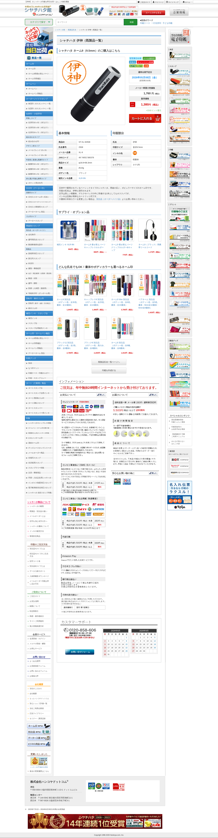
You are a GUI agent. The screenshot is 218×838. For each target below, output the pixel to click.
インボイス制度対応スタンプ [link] (39, 483)
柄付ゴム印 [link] (32, 308)
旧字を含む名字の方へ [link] (38, 521)
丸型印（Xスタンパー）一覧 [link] (39, 108)
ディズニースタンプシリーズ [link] (39, 448)
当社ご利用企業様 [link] (37, 708)
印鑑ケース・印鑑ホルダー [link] (38, 373)
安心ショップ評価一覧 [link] (38, 703)
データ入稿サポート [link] (37, 571)
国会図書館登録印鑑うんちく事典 (178, 421)
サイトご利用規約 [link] (37, 621)
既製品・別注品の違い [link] (38, 511)
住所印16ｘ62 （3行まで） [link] (38, 122)
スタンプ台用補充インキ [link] (38, 328)
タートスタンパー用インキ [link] (38, 413)
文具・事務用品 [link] (34, 473)
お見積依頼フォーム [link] (37, 666)
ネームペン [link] (32, 89)
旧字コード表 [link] (35, 561)
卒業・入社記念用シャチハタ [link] (39, 478)
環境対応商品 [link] (35, 536)
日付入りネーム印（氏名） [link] (38, 197)
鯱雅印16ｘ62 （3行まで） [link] (38, 164)
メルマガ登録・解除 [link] (37, 644)
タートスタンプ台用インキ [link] (38, 393)
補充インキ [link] (32, 318)
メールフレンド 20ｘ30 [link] (37, 155)
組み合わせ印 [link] (33, 141)
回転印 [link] (39, 303)
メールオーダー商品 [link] (36, 453)
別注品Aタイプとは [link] (37, 549)
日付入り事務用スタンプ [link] (38, 207)
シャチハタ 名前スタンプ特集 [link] (40, 493)
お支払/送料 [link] (34, 601)
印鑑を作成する (109, 370)
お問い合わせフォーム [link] (38, 671)
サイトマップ (173, 2)
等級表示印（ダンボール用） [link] (39, 293)
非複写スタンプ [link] (34, 458)
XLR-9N (82, 178)
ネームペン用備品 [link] (35, 93)
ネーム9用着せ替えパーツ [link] (38, 74)
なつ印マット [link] (33, 368)
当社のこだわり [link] (36, 688)
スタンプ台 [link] (32, 323)
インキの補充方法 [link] (37, 531)
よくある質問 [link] (35, 661)
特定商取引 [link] (34, 611)
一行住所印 (156, 23)
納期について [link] (35, 606)
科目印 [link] (31, 263)
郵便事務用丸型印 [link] (35, 245)
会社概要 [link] (33, 694)
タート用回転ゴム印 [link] (36, 398)
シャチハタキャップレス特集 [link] (39, 423)
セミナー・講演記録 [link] (37, 718)
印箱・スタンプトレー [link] (37, 378)
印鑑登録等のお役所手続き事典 (178, 428)
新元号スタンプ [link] (34, 258)
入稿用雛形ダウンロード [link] (39, 576)
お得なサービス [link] (36, 648)
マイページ (159, 2)
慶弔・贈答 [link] (32, 283)
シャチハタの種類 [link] (37, 506)
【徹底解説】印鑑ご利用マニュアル (178, 435)
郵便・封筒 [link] (32, 278)
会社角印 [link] (31, 234)
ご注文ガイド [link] (35, 596)
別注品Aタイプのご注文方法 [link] (39, 555)
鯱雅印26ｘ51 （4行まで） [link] (38, 174)
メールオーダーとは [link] (37, 516)
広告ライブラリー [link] (37, 713)
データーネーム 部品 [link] (36, 212)
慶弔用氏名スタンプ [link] (36, 240)
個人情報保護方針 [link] (37, 626)
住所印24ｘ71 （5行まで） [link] (38, 132)
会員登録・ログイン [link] (37, 639)
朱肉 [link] (30, 363)
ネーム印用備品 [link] (34, 79)
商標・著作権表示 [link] (37, 616)
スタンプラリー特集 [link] (36, 468)
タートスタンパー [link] (35, 408)
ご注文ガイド (145, 2)
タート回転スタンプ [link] (36, 403)
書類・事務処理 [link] (34, 268)
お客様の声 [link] (34, 676)
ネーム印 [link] (31, 69)
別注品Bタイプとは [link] (37, 566)
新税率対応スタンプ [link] (36, 253)
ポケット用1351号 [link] (35, 183)
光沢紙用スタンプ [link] (35, 463)
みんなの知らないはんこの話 (178, 442)
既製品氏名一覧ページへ (109, 362)
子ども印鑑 (167, 23)
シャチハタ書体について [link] (39, 526)
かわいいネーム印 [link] (35, 438)
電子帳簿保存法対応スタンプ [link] (39, 488)
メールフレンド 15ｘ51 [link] (37, 150)
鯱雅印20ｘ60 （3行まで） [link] (38, 169)
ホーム (187, 2)
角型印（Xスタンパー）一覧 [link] (39, 104)
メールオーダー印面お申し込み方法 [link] (39, 582)
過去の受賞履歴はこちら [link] (39, 771)
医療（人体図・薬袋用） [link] (38, 288)
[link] (68, 236)
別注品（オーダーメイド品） (109, 199)
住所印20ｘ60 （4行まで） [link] (38, 127)
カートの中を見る (153, 13)
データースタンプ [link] (35, 221)
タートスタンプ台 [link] (35, 388)
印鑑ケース (145, 23)
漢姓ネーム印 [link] (33, 443)
